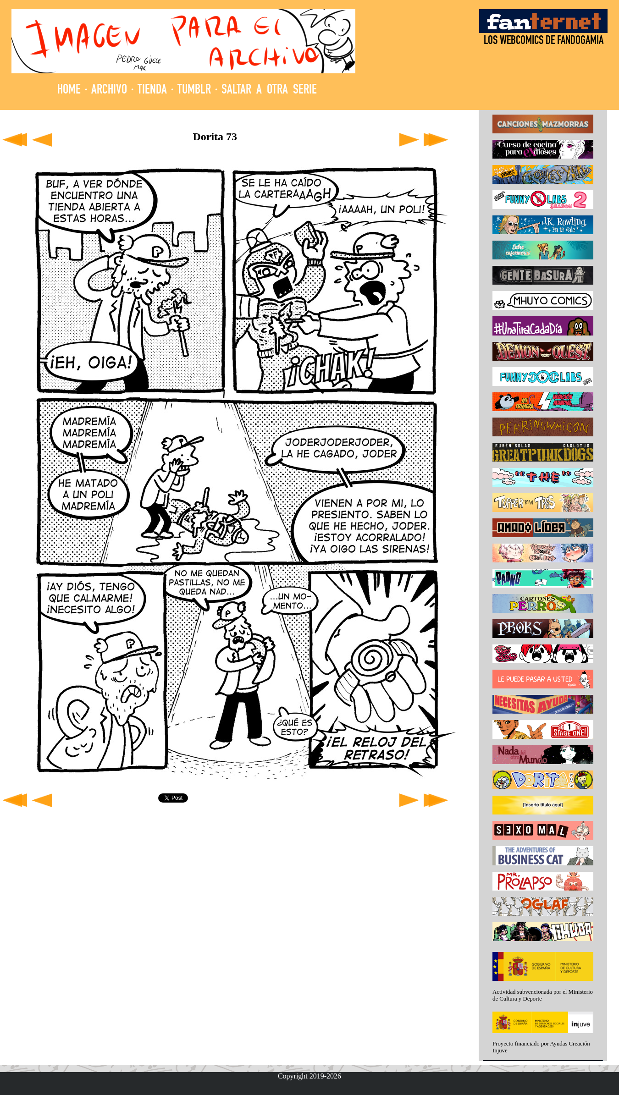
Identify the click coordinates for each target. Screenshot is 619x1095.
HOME (69, 90)
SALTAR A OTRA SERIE (269, 90)
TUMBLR (194, 90)
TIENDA (152, 90)
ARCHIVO (109, 90)
